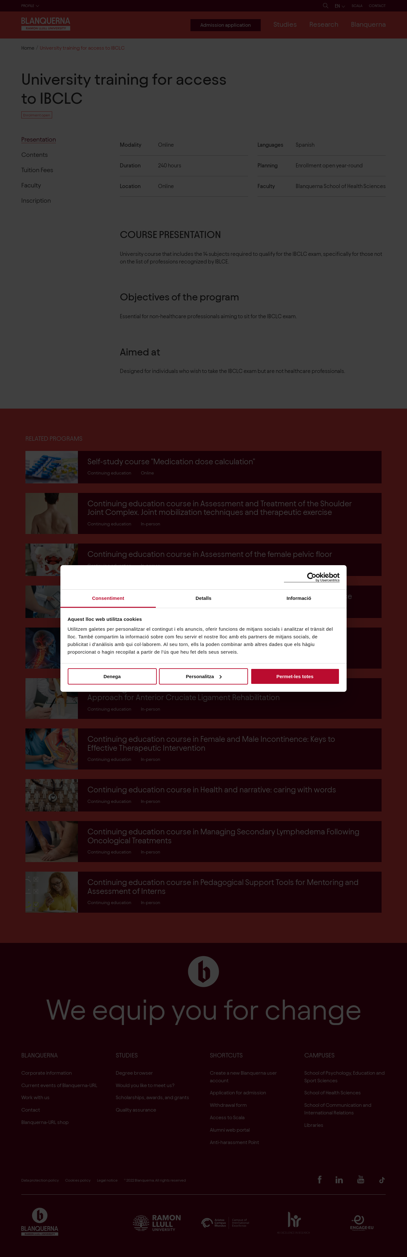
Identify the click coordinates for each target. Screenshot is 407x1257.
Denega (112, 676)
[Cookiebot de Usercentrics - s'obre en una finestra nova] (312, 577)
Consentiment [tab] (108, 598)
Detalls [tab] (203, 598)
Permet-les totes (295, 676)
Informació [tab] (298, 598)
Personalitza (204, 676)
